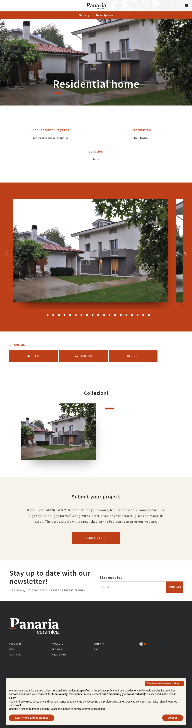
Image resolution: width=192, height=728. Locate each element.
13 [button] (109, 315)
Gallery (84, 15)
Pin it (133, 356)
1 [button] (42, 315)
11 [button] (98, 315)
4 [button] (59, 315)
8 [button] (81, 315)
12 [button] (104, 315)
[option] (90, 254)
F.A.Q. (97, 649)
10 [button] (92, 315)
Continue (175, 587)
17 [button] (132, 315)
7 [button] (75, 315)
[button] (186, 5)
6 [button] (70, 315)
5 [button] (64, 315)
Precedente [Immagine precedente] (6, 254)
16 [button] (126, 315)
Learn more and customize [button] (31, 717)
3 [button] (53, 315)
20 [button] (149, 315)
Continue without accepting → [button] (164, 683)
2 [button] (47, 315)
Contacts (15, 654)
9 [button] (87, 315)
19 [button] (143, 315)
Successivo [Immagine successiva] (185, 254)
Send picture (96, 537)
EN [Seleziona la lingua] (143, 643)
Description (104, 15)
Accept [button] (172, 717)
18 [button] (137, 315)
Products (15, 643)
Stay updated (111, 577)
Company (99, 643)
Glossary (57, 649)
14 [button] (115, 315)
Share (34, 356)
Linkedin (83, 356)
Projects (57, 643)
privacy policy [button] (106, 690)
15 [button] (120, 315)
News (12, 649)
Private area (59, 654)
